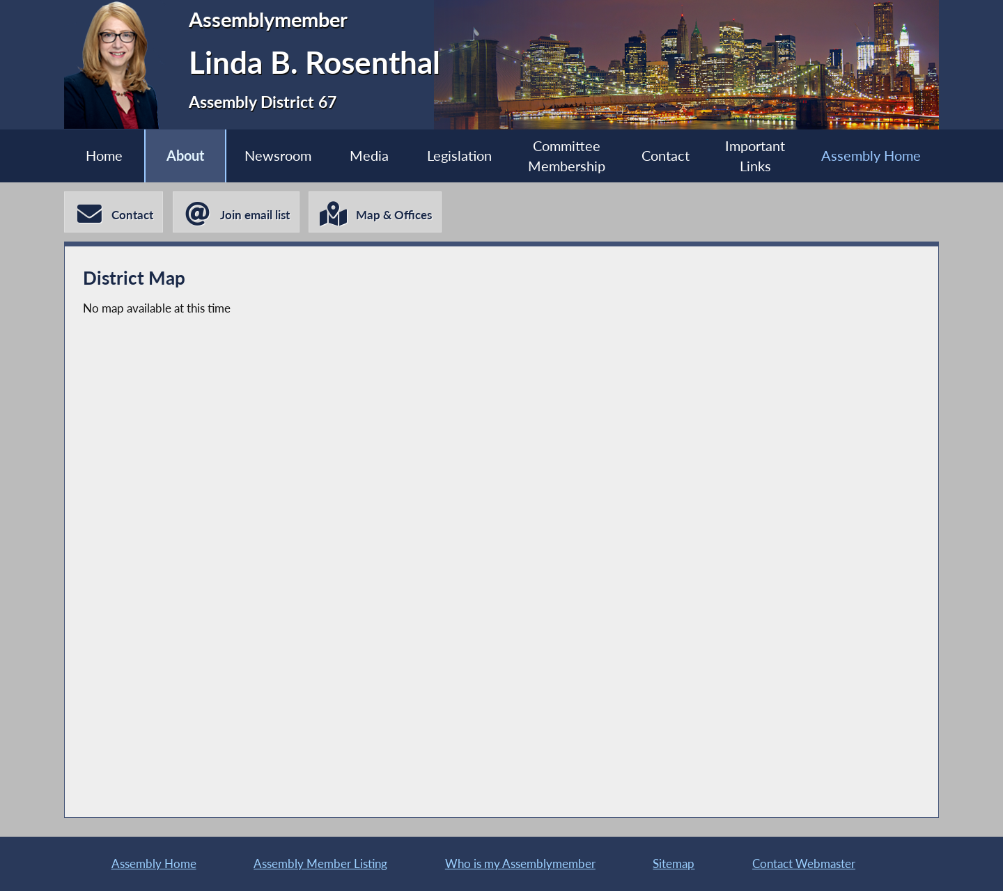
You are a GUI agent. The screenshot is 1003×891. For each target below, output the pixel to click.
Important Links (755, 156)
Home (104, 156)
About (185, 156)
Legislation (459, 156)
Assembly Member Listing (320, 863)
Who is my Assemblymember (520, 863)
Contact (666, 156)
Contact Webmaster (803, 863)
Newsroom (277, 156)
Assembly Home (871, 156)
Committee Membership (566, 156)
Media (369, 156)
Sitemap (673, 863)
